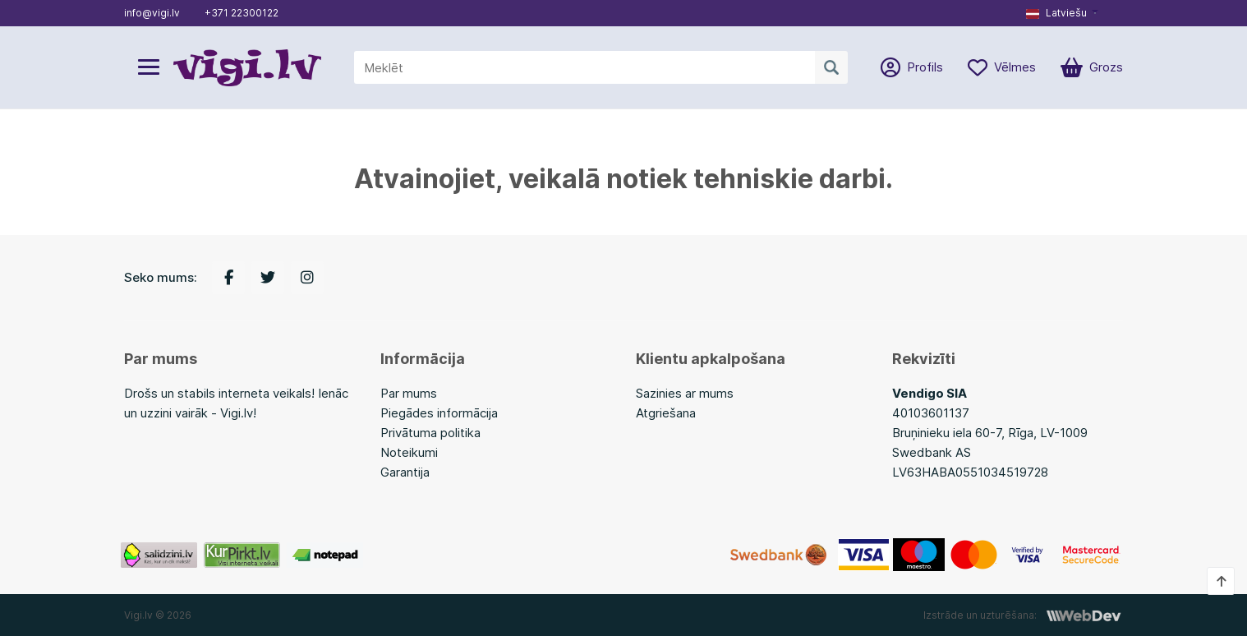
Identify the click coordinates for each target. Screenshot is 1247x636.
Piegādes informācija (439, 413)
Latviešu (1056, 13)
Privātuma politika (430, 432)
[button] (1062, 13)
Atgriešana (666, 413)
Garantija (405, 472)
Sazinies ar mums (685, 393)
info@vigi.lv (152, 13)
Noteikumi (409, 452)
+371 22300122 (241, 13)
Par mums (408, 393)
